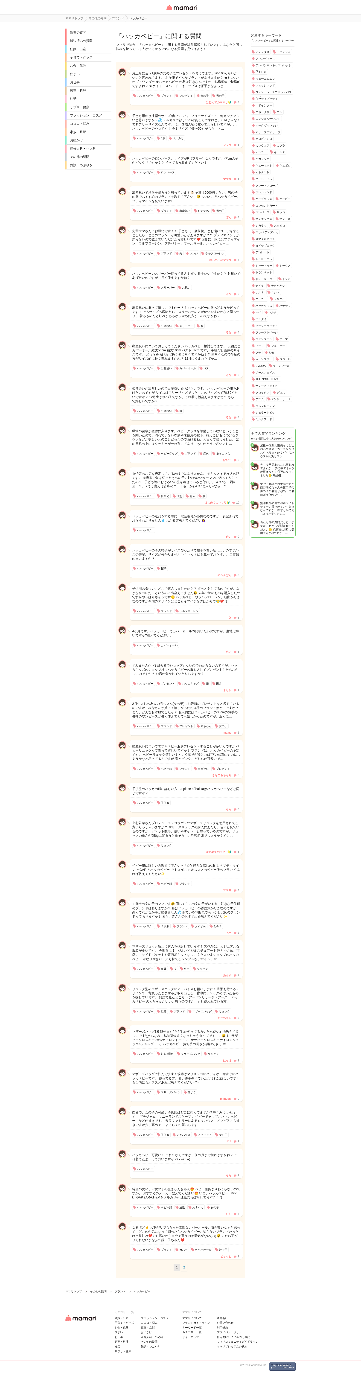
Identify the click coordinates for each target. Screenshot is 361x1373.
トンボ (286, 279)
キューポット (264, 165)
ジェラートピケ (265, 412)
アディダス (262, 52)
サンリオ (285, 219)
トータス (285, 265)
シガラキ (261, 225)
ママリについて (192, 1318)
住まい (75, 74)
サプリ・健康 (79, 107)
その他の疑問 (79, 157)
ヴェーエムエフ (265, 78)
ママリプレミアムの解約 (232, 1346)
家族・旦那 (78, 132)
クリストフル (264, 179)
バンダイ (261, 319)
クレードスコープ (267, 185)
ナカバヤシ (278, 285)
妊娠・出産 (78, 49)
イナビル (261, 72)
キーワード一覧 (192, 1327)
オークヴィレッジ (267, 125)
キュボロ (285, 165)
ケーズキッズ (264, 199)
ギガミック (262, 158)
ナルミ (260, 292)
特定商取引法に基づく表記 (233, 1337)
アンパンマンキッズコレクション (273, 68)
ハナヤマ (285, 305)
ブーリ (260, 345)
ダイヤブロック (265, 245)
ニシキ (275, 292)
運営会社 (222, 1318)
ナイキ (260, 285)
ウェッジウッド (265, 85)
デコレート (262, 252)
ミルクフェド (264, 419)
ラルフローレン (265, 406)
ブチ (258, 352)
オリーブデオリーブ (268, 132)
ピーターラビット (267, 325)
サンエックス (264, 219)
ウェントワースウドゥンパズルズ (273, 94)
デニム (260, 399)
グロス (281, 392)
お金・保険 (78, 65)
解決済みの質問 (81, 41)
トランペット (264, 272)
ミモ (271, 352)
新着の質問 (78, 32)
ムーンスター (264, 359)
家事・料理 (78, 90)
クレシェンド (264, 192)
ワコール (285, 359)
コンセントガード (267, 205)
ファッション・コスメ (86, 115)
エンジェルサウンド (268, 118)
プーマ (283, 339)
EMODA (261, 365)
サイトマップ (190, 1337)
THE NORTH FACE (267, 379)
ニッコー (261, 299)
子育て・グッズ (81, 57)
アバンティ (284, 52)
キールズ (279, 152)
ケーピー (285, 199)
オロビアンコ (264, 138)
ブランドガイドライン (196, 1322)
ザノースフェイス (267, 386)
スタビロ (279, 225)
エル (279, 112)
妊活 (73, 99)
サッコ (281, 212)
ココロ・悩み (79, 123)
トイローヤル (264, 259)
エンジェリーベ (281, 399)
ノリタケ (279, 299)
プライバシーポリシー (231, 1332)
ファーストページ (267, 332)
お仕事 (75, 82)
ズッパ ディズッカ (267, 232)
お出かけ (76, 140)
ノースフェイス (265, 372)
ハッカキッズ (264, 305)
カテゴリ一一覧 (192, 1332)
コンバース (262, 212)
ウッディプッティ (267, 98)
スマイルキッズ (265, 239)
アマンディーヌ (265, 58)
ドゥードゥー (264, 265)
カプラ (281, 145)
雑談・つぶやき (81, 165)
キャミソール (281, 365)
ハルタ (272, 312)
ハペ (258, 312)
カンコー (261, 152)
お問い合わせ (225, 1322)
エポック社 (262, 112)
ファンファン (264, 339)
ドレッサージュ (265, 279)
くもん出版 (262, 172)
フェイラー (278, 345)
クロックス (262, 392)
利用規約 (222, 1327)
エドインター (264, 105)
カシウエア (262, 145)
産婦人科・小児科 (83, 148)
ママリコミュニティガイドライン (237, 1341)
